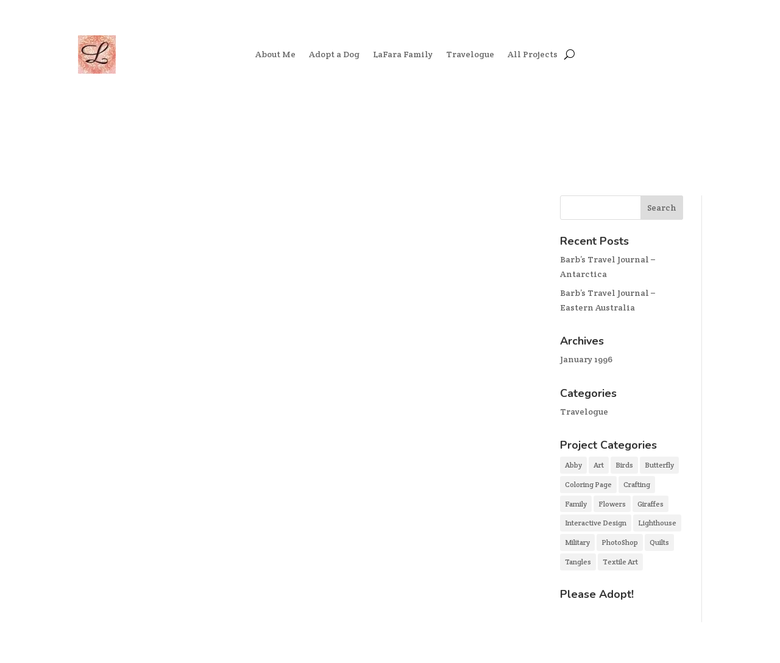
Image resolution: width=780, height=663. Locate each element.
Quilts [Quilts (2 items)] (659, 542)
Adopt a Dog (334, 54)
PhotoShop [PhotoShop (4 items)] (619, 542)
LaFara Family (403, 54)
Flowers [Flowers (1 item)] (612, 503)
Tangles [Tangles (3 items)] (578, 561)
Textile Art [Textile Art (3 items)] (620, 561)
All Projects (533, 54)
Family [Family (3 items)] (576, 503)
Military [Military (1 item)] (577, 542)
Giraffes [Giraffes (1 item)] (650, 503)
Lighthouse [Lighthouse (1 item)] (657, 522)
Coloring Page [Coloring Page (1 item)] (588, 484)
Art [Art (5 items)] (599, 464)
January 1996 (586, 359)
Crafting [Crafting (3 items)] (636, 484)
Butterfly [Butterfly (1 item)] (659, 464)
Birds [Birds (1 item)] (624, 464)
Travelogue (470, 54)
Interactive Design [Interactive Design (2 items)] (595, 522)
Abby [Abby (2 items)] (573, 464)
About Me (275, 54)
